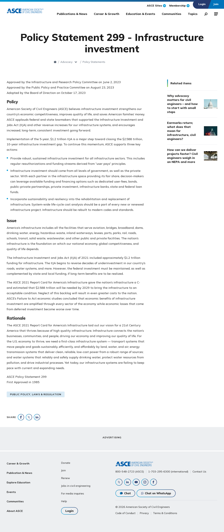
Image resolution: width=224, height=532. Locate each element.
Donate (65, 462)
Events (11, 486)
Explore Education (18, 478)
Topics (192, 14)
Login (69, 510)
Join (63, 469)
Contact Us (199, 470)
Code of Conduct (125, 513)
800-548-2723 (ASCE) (129, 470)
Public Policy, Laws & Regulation (35, 394)
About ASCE (15, 502)
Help (64, 500)
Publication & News (19, 470)
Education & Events (140, 14)
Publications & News (72, 14)
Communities (171, 14)
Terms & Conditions (165, 513)
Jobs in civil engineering (75, 485)
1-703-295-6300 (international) (168, 470)
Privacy (144, 513)
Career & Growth (106, 14)
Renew (65, 477)
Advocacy (99, 62)
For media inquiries (72, 492)
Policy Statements (126, 62)
